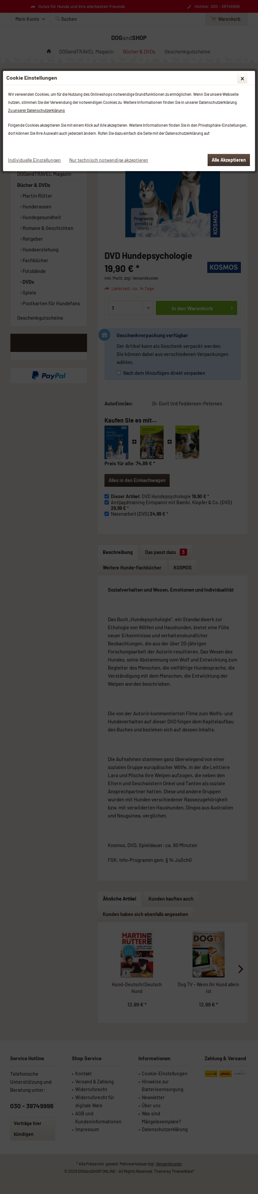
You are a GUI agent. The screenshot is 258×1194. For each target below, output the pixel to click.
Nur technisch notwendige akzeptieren (108, 160)
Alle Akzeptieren (229, 160)
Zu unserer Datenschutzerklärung (36, 110)
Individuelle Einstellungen (34, 160)
